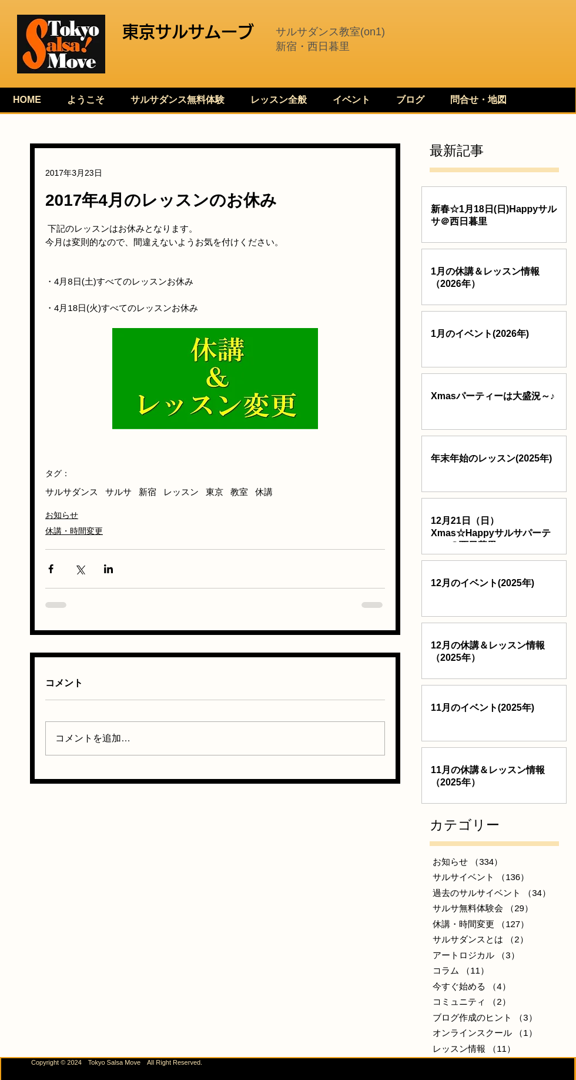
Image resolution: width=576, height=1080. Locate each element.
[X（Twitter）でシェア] (79, 568)
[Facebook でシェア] (50, 568)
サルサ (118, 492)
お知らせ (61, 515)
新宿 (147, 492)
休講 (264, 492)
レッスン (181, 492)
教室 (239, 492)
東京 (214, 492)
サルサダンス (71, 492)
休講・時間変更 (74, 531)
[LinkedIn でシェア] (108, 568)
